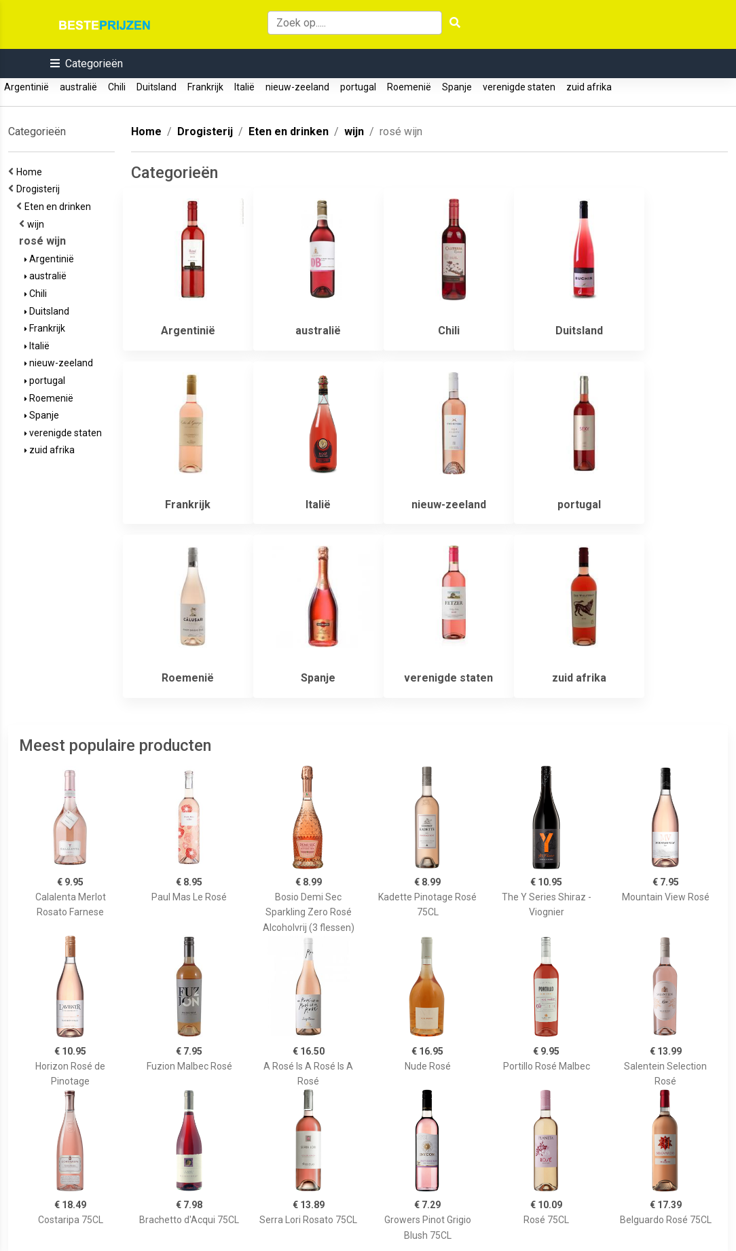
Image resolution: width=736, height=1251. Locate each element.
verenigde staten (519, 87)
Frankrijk (205, 87)
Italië (244, 87)
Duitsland (156, 87)
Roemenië (409, 87)
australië (78, 87)
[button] (86, 63)
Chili (117, 87)
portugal (358, 87)
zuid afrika (589, 87)
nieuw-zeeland (297, 87)
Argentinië (26, 87)
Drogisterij (40, 188)
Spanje (457, 87)
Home (31, 171)
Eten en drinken (59, 206)
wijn (37, 224)
